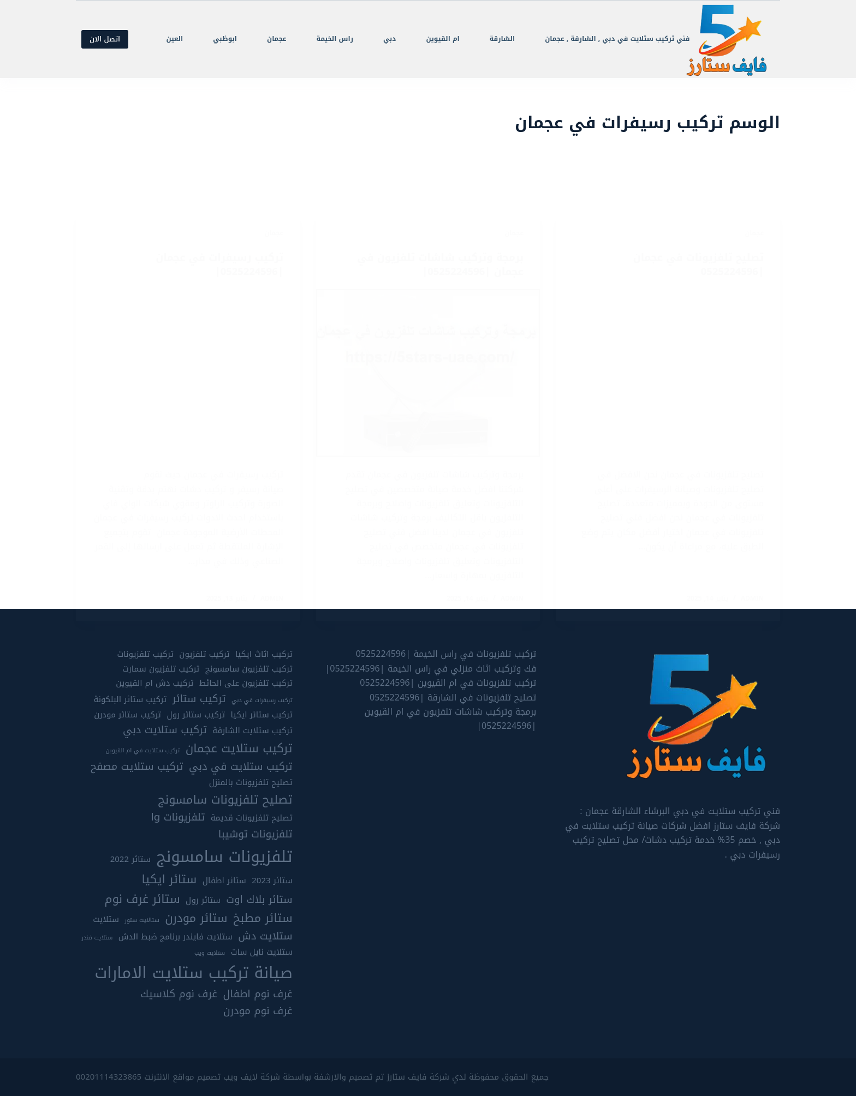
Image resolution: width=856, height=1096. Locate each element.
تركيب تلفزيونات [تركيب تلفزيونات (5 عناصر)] (145, 655)
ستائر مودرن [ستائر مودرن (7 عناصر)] (196, 919)
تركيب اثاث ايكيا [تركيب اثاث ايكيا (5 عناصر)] (264, 655)
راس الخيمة (335, 39)
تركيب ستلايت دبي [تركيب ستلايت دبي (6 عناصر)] (165, 730)
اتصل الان (105, 39)
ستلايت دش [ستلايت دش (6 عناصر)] (265, 937)
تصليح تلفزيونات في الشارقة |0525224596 (453, 697)
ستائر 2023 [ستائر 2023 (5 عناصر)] (272, 881)
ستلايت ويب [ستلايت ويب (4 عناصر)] (209, 954)
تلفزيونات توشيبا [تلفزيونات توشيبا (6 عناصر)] (255, 835)
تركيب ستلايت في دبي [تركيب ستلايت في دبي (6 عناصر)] (241, 766)
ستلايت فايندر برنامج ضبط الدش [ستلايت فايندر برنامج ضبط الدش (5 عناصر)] (175, 937)
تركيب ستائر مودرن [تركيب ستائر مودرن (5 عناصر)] (127, 715)
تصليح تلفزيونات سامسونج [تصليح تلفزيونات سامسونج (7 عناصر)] (225, 800)
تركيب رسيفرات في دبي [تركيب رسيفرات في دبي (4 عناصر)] (262, 700)
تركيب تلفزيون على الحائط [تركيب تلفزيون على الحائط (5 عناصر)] (246, 684)
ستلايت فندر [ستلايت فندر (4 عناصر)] (96, 938)
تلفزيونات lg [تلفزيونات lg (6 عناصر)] (178, 818)
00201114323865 (108, 1077)
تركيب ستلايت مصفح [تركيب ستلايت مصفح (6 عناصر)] (137, 766)
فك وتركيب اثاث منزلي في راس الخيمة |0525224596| (430, 668)
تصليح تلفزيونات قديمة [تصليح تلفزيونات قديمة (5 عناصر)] (252, 818)
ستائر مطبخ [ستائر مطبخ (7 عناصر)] (263, 919)
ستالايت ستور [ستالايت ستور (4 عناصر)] (141, 921)
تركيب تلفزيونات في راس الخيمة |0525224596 (446, 654)
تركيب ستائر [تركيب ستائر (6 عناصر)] (199, 699)
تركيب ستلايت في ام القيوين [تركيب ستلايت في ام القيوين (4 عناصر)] (142, 751)
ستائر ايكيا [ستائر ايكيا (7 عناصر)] (169, 880)
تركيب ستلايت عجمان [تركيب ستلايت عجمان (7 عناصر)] (239, 749)
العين (174, 39)
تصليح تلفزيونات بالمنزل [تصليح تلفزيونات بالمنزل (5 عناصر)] (251, 783)
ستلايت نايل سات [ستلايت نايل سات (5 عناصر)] (262, 953)
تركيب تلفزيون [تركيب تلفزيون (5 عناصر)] (204, 655)
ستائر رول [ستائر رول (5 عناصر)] (203, 900)
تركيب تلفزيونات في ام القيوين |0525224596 (448, 683)
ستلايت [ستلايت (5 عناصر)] (106, 920)
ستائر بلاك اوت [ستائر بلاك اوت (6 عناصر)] (259, 899)
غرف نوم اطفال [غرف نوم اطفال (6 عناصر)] (257, 994)
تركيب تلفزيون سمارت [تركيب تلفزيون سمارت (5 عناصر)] (160, 669)
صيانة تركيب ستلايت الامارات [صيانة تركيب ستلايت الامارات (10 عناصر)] (193, 973)
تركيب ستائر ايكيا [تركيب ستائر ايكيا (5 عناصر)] (262, 715)
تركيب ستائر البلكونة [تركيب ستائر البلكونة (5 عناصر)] (130, 699)
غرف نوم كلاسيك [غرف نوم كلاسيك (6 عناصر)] (178, 994)
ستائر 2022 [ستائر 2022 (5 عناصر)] (130, 859)
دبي (389, 39)
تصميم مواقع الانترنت (182, 1077)
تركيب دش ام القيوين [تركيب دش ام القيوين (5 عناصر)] (154, 684)
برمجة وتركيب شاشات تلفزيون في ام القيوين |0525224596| (451, 718)
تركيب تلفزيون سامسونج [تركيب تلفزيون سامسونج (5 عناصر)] (249, 669)
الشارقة (502, 39)
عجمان (277, 39)
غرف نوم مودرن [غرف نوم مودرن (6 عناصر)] (258, 1011)
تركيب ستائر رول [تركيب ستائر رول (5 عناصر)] (196, 715)
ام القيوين (442, 39)
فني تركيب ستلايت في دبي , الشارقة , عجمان (617, 39)
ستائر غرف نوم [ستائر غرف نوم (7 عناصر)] (142, 899)
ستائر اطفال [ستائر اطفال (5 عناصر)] (224, 881)
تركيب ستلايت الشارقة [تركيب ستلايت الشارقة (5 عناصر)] (252, 731)
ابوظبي (225, 39)
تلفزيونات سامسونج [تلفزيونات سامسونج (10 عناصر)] (225, 856)
